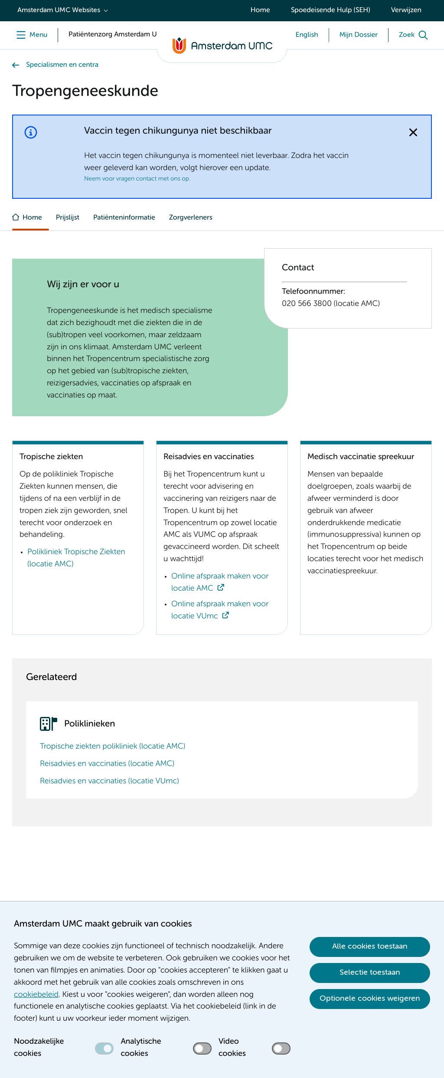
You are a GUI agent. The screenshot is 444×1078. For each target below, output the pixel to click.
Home (260, 10)
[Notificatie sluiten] (413, 132)
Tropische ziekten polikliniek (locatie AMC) (112, 747)
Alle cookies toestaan (370, 946)
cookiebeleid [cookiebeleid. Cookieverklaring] (36, 995)
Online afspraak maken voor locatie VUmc (219, 611)
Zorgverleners (190, 217)
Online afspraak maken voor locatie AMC (219, 583)
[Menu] (29, 35)
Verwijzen (406, 10)
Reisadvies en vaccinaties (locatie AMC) (107, 764)
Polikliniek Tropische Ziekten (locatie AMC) (76, 559)
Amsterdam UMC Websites (58, 10)
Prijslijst (67, 217)
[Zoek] (415, 35)
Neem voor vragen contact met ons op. (137, 179)
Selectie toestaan (370, 972)
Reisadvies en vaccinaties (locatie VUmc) (109, 781)
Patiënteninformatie (124, 217)
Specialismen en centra (62, 65)
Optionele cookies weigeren (370, 998)
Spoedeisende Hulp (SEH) (330, 10)
